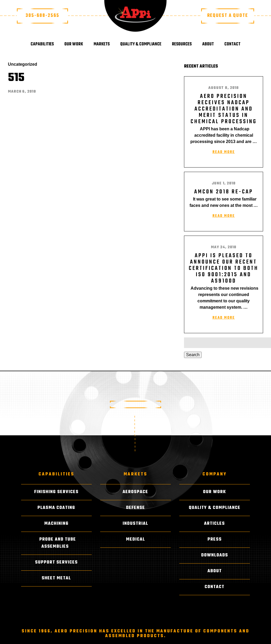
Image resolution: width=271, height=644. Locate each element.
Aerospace (135, 492)
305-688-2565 (42, 15)
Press (214, 539)
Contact (232, 44)
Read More (223, 152)
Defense (135, 507)
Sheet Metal (56, 578)
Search (193, 354)
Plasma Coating (56, 507)
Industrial (135, 523)
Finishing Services (56, 492)
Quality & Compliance (140, 44)
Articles (214, 523)
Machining (56, 523)
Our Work (73, 44)
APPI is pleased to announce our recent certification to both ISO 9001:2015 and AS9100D (223, 268)
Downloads (214, 555)
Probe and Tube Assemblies (57, 543)
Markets (102, 44)
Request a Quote (227, 15)
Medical (135, 539)
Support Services (56, 562)
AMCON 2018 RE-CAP (223, 191)
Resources (182, 44)
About (208, 44)
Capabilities (42, 44)
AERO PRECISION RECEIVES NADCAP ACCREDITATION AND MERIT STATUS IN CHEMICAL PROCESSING (224, 109)
